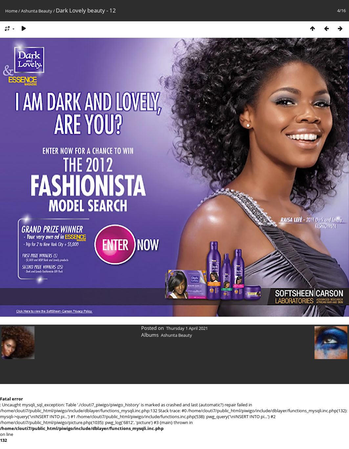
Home (11, 11)
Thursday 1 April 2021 (187, 328)
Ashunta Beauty (36, 11)
